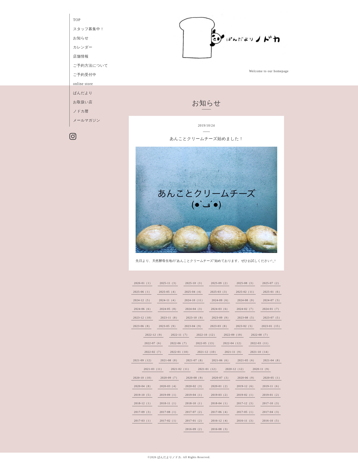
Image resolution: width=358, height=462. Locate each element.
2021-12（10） (207, 351)
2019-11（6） (271, 386)
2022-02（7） (154, 351)
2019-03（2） (220, 394)
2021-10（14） (260, 351)
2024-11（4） (168, 300)
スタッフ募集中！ (88, 29)
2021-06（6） (221, 360)
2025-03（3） (219, 291)
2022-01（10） (180, 351)
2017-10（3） (271, 403)
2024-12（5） (142, 300)
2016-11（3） (246, 420)
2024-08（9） (246, 300)
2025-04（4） (193, 291)
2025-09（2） (220, 283)
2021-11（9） (234, 351)
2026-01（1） (143, 283)
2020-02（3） (194, 386)
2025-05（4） (168, 291)
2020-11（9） (262, 369)
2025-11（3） (169, 283)
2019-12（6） (246, 386)
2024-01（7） (271, 309)
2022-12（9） (154, 334)
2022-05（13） (206, 343)
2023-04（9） (193, 326)
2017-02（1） (169, 420)
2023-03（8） (219, 326)
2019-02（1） (246, 394)
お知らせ (81, 38)
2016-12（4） (220, 420)
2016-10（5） (271, 420)
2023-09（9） (221, 317)
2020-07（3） (221, 377)
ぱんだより (82, 93)
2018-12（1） (143, 403)
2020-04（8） (143, 386)
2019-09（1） (169, 394)
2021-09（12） (143, 360)
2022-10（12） (206, 334)
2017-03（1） (143, 420)
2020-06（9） (246, 377)
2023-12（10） (143, 317)
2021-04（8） (272, 360)
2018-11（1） (169, 403)
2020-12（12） (235, 369)
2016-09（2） (194, 429)
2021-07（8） (195, 360)
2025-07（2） (271, 283)
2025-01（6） (272, 291)
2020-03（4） (169, 386)
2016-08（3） (220, 429)
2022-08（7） (260, 334)
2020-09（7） (170, 377)
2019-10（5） (143, 394)
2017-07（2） (194, 412)
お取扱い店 (82, 102)
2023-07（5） (272, 317)
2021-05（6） (246, 360)
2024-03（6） (220, 309)
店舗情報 (81, 56)
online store (83, 84)
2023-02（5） (245, 326)
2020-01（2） (220, 386)
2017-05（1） (246, 412)
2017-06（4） (220, 412)
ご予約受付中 (84, 75)
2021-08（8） (170, 360)
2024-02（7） (246, 309)
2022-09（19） (234, 334)
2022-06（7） (179, 343)
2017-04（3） (271, 412)
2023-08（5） (246, 317)
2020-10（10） (143, 377)
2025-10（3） (194, 283)
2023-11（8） (170, 317)
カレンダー (82, 47)
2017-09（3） (143, 412)
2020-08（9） (195, 377)
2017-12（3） (246, 403)
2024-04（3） (194, 309)
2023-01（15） (272, 326)
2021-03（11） (154, 369)
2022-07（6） (154, 343)
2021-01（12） (208, 369)
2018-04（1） (220, 403)
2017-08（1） (169, 412)
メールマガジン (86, 120)
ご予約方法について (90, 65)
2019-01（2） (271, 394)
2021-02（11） (181, 369)
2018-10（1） (194, 403)
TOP (77, 20)
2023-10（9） (195, 317)
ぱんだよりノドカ (169, 457)
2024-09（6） (221, 300)
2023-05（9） (168, 326)
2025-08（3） (246, 283)
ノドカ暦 (81, 111)
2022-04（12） (233, 343)
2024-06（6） (143, 309)
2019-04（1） (194, 394)
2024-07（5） (272, 300)
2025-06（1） (142, 291)
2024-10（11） (194, 300)
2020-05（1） (272, 377)
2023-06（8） (142, 326)
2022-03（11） (260, 343)
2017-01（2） (194, 420)
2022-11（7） (180, 334)
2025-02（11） (246, 291)
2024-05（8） (169, 309)
